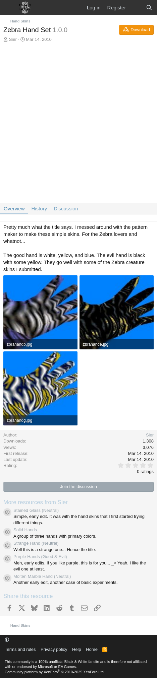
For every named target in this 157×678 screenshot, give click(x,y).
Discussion (66, 208)
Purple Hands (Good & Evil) (40, 556)
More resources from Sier (35, 502)
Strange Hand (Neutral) (35, 543)
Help (76, 649)
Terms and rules (20, 649)
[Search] (149, 7)
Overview (14, 208)
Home (92, 649)
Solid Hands (25, 529)
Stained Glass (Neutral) (36, 510)
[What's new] (135, 7)
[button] (6, 639)
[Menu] (9, 7)
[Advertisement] (78, 124)
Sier (13, 39)
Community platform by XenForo (55, 672)
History (39, 208)
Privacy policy (54, 649)
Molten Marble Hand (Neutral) (42, 576)
